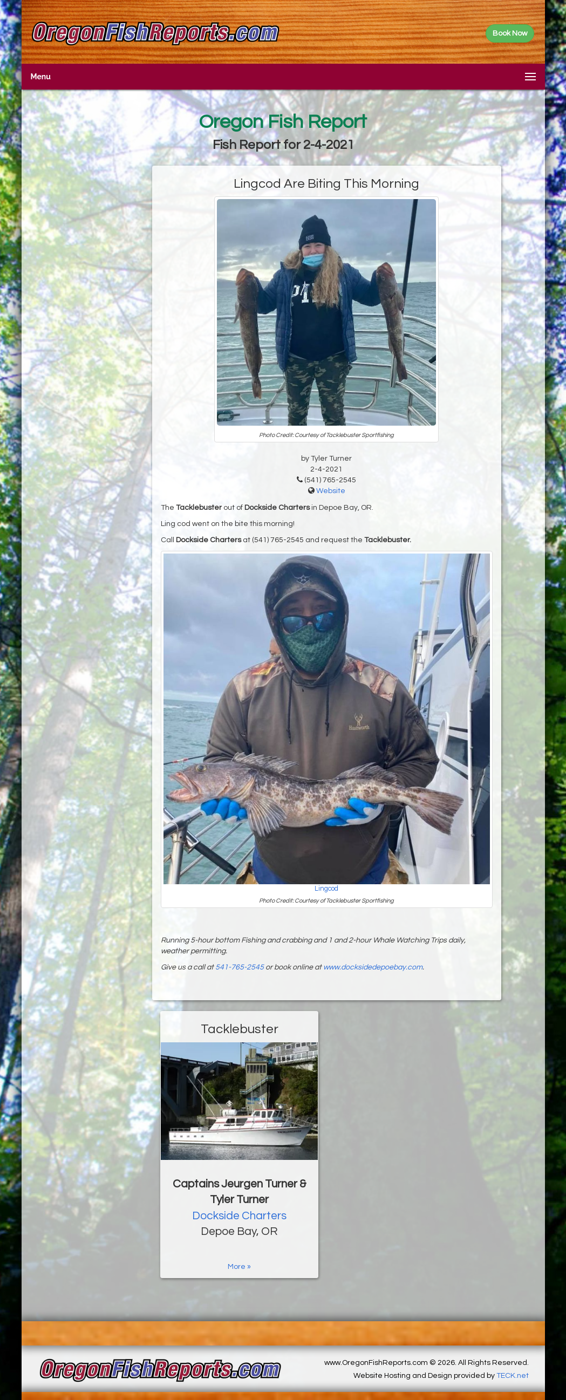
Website (330, 491)
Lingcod (326, 888)
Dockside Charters (239, 1215)
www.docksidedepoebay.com (372, 967)
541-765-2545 (239, 967)
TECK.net (512, 1375)
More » (239, 1267)
